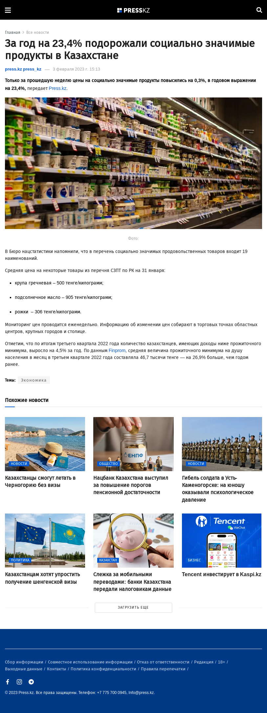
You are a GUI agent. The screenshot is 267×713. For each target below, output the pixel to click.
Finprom (117, 350)
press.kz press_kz (23, 69)
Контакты (57, 668)
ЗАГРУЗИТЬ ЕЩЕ (133, 607)
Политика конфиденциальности (104, 668)
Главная (12, 32)
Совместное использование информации (91, 662)
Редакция (204, 662)
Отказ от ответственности (163, 662)
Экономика (34, 380)
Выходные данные (24, 668)
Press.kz (58, 88)
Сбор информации (24, 662)
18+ (222, 662)
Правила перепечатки (164, 668)
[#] (133, 10)
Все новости (37, 32)
